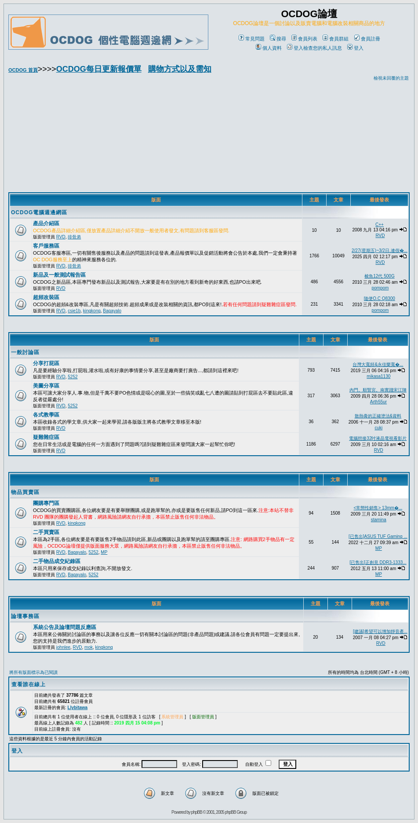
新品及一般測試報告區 (59, 275)
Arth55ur (378, 401)
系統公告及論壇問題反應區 (64, 627)
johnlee (63, 647)
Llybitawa (78, 707)
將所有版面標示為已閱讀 (33, 672)
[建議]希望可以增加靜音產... (380, 631)
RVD (60, 236)
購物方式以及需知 (179, 69)
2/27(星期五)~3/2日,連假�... (379, 250)
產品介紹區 (46, 223)
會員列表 (304, 38)
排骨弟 (74, 236)
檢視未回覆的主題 (391, 78)
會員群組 (336, 38)
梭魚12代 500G (379, 276)
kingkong (92, 310)
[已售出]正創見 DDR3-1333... (377, 562)
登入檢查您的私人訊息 (314, 48)
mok (88, 647)
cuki (378, 427)
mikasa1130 (378, 376)
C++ (379, 224)
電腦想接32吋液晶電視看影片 (378, 438)
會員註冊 (367, 38)
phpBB (196, 812)
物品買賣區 (25, 492)
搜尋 (278, 38)
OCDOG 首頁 (23, 70)
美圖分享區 (46, 386)
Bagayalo (112, 310)
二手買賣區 (46, 532)
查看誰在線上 (28, 684)
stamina (378, 519)
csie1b (74, 310)
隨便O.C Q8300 (379, 298)
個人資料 (269, 48)
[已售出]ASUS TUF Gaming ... (378, 536)
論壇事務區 (25, 616)
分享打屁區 (46, 363)
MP (104, 552)
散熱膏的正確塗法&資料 (378, 415)
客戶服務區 (46, 246)
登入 (355, 48)
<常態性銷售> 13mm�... (378, 507)
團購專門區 (46, 503)
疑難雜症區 (46, 437)
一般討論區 (25, 352)
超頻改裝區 (46, 297)
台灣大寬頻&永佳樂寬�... (378, 364)
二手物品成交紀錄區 (56, 561)
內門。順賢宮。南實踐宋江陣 (378, 390)
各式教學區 (46, 415)
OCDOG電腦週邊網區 (39, 212)
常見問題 (252, 38)
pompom (380, 287)
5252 (72, 376)
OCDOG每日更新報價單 (99, 69)
